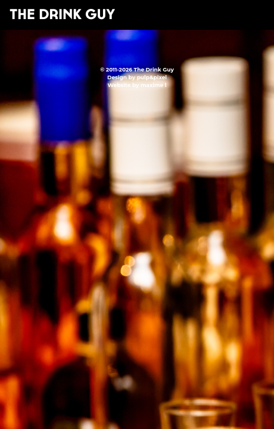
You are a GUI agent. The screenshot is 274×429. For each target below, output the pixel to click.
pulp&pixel (152, 77)
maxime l (153, 85)
